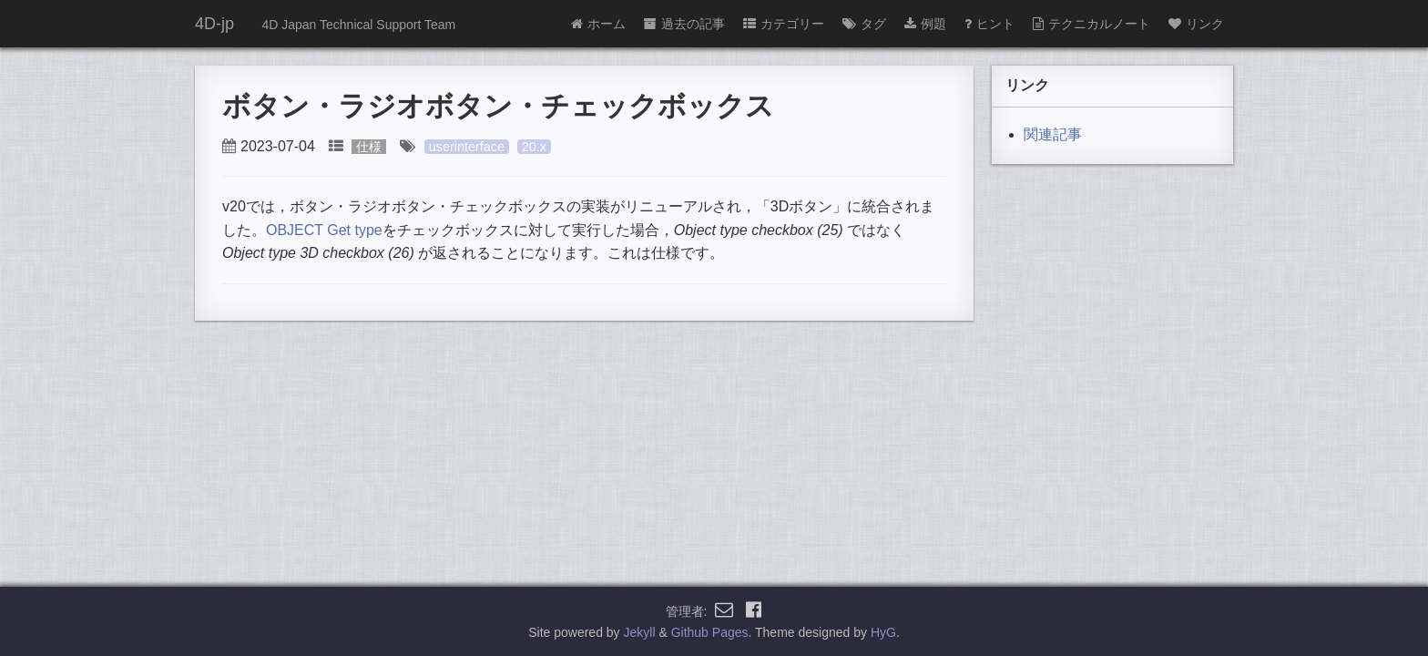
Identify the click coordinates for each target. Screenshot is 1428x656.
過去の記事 (684, 23)
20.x (534, 146)
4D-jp (214, 24)
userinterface (467, 146)
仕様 (369, 146)
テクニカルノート (1091, 23)
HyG (883, 632)
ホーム (598, 23)
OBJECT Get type (324, 230)
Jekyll (640, 632)
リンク (1196, 23)
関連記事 (1053, 134)
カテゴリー (783, 23)
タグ (864, 23)
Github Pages (710, 632)
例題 (925, 23)
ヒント (989, 23)
